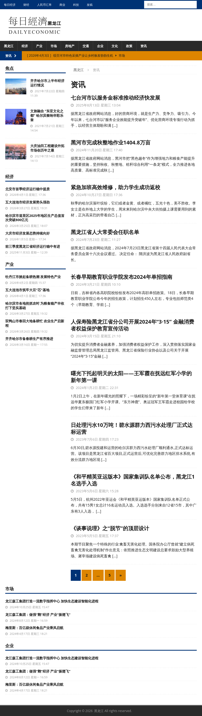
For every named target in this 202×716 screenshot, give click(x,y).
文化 (115, 46)
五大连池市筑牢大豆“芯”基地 (27, 290)
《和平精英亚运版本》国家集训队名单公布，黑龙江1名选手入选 (133, 480)
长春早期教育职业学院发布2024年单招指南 (121, 276)
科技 (76, 5)
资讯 (143, 46)
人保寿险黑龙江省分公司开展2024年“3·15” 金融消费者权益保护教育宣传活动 (132, 325)
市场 (53, 46)
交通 (86, 46)
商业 (62, 5)
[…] (114, 125)
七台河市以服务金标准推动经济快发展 (115, 97)
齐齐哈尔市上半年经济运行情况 (47, 82)
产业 (39, 46)
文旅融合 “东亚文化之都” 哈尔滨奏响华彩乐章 (46, 115)
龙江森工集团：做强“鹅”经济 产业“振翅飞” (37, 614)
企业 (100, 46)
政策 (129, 46)
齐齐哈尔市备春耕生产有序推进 (29, 338)
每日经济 (10, 5)
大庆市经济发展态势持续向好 (27, 233)
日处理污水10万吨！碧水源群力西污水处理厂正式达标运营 (132, 428)
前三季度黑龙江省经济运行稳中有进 (32, 246)
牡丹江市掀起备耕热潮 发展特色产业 (33, 276)
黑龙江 (8, 46)
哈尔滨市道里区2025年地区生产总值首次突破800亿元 (34, 217)
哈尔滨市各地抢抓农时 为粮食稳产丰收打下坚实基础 (34, 305)
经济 (25, 46)
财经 (26, 5)
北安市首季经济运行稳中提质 (27, 189)
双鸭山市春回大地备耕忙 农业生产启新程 (34, 323)
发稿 (90, 5)
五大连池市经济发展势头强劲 (27, 202)
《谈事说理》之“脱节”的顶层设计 (110, 528)
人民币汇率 (44, 5)
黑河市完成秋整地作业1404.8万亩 (110, 142)
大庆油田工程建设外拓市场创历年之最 (47, 148)
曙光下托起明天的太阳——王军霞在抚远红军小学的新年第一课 (131, 377)
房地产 (69, 46)
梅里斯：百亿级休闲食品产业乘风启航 (34, 627)
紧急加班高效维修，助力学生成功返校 (115, 187)
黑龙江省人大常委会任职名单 (105, 232)
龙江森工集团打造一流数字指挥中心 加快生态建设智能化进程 (51, 601)
